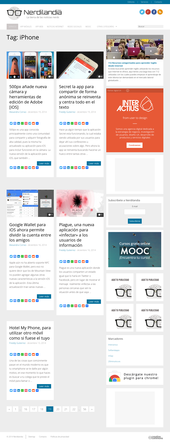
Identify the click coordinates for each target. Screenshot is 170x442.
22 (73, 409)
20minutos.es (114, 361)
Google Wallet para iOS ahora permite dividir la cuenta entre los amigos (30, 232)
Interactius (113, 344)
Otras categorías (104, 27)
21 (65, 409)
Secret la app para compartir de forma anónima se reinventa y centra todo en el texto (80, 96)
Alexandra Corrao (17, 111)
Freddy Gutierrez (67, 111)
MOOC (87, 27)
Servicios (144, 2)
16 (25, 409)
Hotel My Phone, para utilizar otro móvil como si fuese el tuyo (30, 333)
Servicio (12, 27)
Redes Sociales (74, 27)
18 (41, 409)
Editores (131, 2)
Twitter (142, 12)
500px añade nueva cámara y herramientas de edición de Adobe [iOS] (28, 96)
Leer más (44, 163)
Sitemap (31, 436)
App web (39, 27)
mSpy (110, 355)
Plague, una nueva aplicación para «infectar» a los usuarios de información (76, 235)
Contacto (158, 2)
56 (84, 409)
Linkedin (160, 12)
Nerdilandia (18, 436)
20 (57, 409)
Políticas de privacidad (60, 436)
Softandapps (114, 350)
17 (33, 409)
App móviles (25, 27)
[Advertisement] (135, 174)
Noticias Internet (54, 27)
